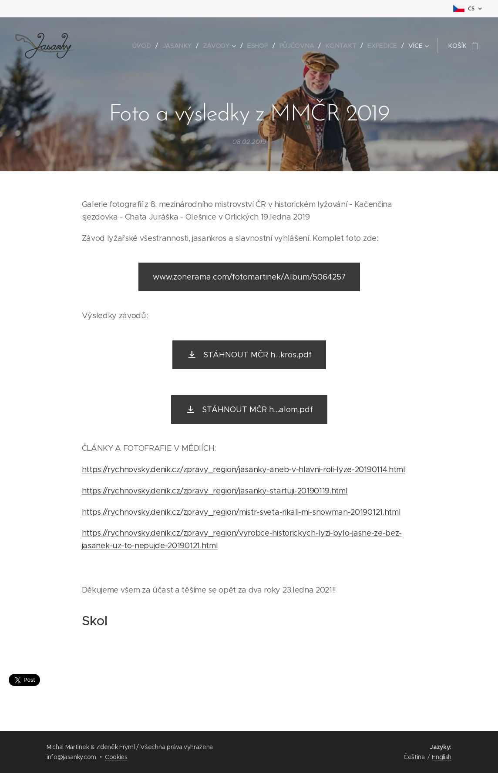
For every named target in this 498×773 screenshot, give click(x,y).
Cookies (116, 757)
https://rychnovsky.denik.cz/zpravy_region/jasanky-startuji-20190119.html (215, 491)
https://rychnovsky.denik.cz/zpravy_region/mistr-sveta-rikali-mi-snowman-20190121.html (241, 512)
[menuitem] (145, 46)
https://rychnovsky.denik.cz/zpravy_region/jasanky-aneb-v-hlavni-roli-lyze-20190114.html (243, 469)
